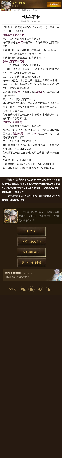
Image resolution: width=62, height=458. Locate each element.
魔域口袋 (11, 216)
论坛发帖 (31, 231)
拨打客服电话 (31, 252)
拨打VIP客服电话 (31, 262)
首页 (24, 10)
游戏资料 (32, 10)
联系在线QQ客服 (31, 241)
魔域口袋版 (6, 6)
